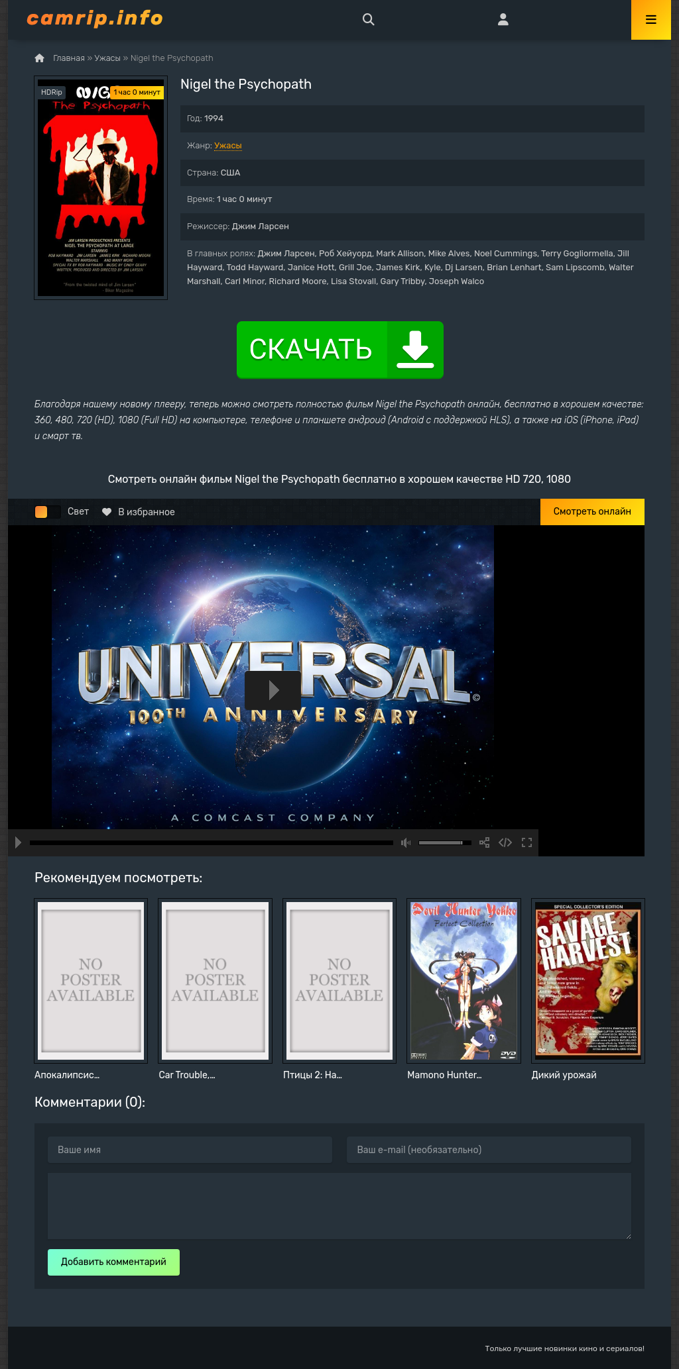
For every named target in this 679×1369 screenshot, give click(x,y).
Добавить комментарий (113, 1262)
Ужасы (228, 145)
